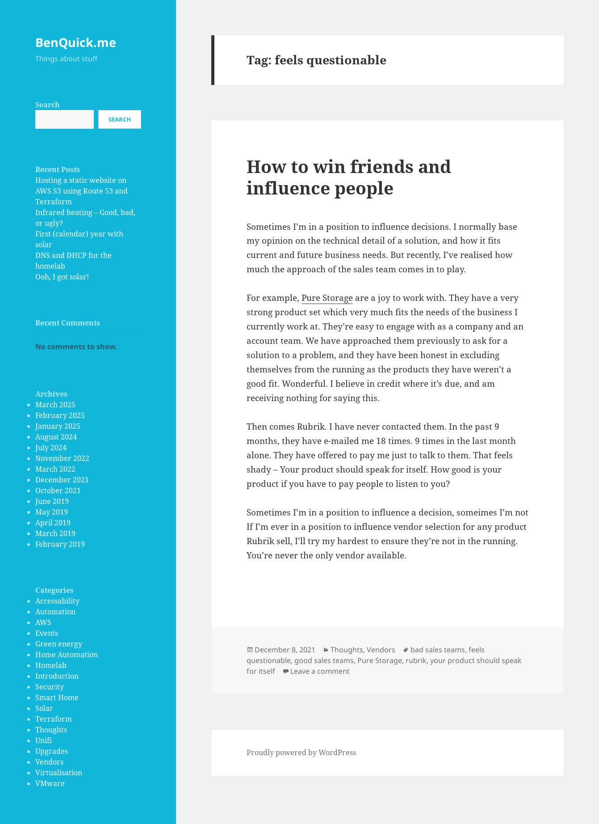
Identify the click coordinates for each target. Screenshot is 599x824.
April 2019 (53, 523)
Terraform (53, 719)
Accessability (57, 601)
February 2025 (60, 415)
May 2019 (51, 512)
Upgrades (51, 751)
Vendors (49, 762)
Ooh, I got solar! (62, 277)
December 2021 (62, 480)
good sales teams (324, 660)
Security (49, 687)
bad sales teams (438, 650)
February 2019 (60, 544)
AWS (43, 622)
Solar (44, 708)
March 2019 (55, 533)
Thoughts (51, 730)
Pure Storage (327, 298)
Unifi (43, 740)
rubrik (416, 660)
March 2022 (55, 469)
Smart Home (57, 697)
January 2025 (57, 426)
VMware (50, 783)
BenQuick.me (75, 42)
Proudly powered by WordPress (301, 752)
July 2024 (51, 447)
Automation (55, 612)
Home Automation (66, 654)
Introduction (57, 676)
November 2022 (62, 458)
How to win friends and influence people (349, 176)
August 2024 (56, 437)
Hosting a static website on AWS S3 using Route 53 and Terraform (81, 191)
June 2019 (52, 501)
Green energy (58, 644)
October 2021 (58, 490)
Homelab (51, 665)
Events (46, 633)
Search (47, 105)
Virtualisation (58, 773)
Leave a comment (320, 671)
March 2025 (55, 405)
